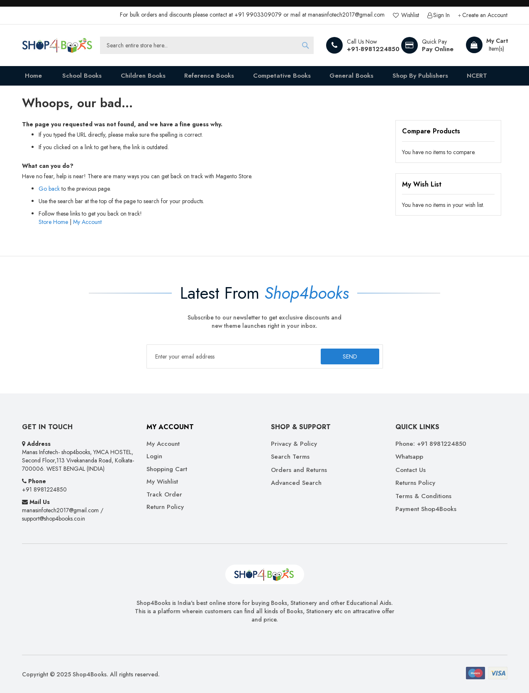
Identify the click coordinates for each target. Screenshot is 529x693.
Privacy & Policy (294, 444)
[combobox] (207, 45)
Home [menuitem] (30, 77)
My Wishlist (162, 481)
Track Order (164, 494)
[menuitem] (78, 77)
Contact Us (410, 470)
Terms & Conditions (423, 496)
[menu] (264, 77)
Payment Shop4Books (425, 509)
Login (154, 456)
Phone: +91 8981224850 (430, 444)
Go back (49, 191)
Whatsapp (409, 456)
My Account (87, 225)
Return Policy (165, 507)
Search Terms (290, 456)
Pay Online (437, 49)
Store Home (53, 225)
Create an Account (484, 15)
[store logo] (57, 45)
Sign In (441, 15)
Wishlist (409, 15)
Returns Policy (415, 483)
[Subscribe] (349, 356)
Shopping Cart (166, 469)
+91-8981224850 (373, 49)
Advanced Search (296, 483)
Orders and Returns (299, 470)
